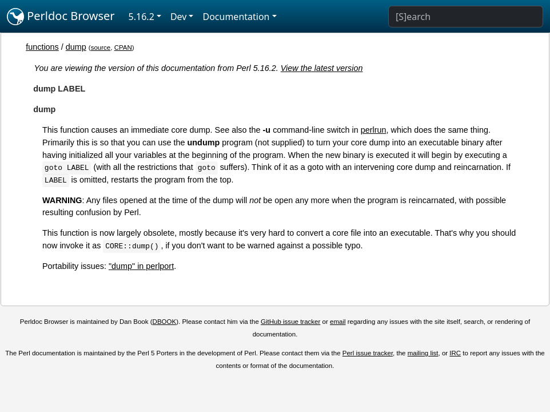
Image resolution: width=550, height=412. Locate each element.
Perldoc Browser (61, 16)
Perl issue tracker (367, 353)
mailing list (423, 353)
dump (76, 47)
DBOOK (165, 321)
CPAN (123, 47)
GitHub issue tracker (290, 321)
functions (42, 47)
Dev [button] (178, 16)
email (338, 321)
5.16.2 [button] (141, 16)
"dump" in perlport (141, 266)
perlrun (373, 129)
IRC (455, 353)
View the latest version (322, 68)
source (101, 47)
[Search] (465, 16)
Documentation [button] (235, 16)
